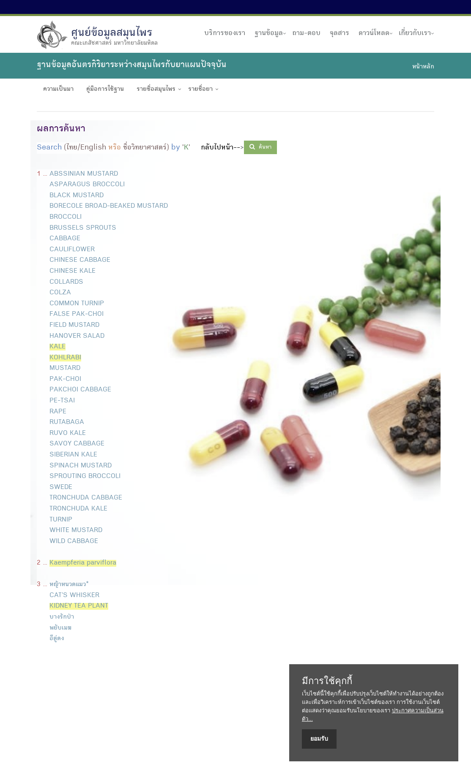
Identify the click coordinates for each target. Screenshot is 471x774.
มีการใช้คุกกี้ (327, 681)
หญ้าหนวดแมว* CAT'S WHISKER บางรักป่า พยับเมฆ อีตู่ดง (72, 617)
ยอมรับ (319, 738)
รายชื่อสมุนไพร (156, 89)
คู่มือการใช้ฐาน (105, 89)
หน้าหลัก (423, 67)
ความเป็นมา (58, 89)
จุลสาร (339, 33)
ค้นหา (260, 147)
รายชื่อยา (200, 89)
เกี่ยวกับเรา (415, 33)
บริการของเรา (224, 33)
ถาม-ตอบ (306, 33)
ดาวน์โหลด (374, 33)
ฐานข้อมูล (269, 33)
